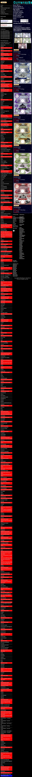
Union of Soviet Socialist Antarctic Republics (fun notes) (5, 702)
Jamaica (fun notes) (4, 345)
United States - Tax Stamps (6, 731)
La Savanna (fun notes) (5, 372)
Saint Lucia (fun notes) (5, 592)
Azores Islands (3, 75)
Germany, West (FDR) (5, 277)
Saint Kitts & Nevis (4, 587)
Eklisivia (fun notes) (4, 206)
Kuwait (2, 369)
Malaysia (2, 404)
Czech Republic (4, 186)
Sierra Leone (3, 616)
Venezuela (3, 748)
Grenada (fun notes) (4, 298)
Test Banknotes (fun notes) (6, 671)
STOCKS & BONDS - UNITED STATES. (5, 648)
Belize (2, 96)
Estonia (2, 220)
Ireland (2, 334)
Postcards (21, 230)
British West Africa (4, 126)
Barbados (3, 88)
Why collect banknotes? (15, 275)
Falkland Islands (4, 230)
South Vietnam (3, 637)
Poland (2, 535)
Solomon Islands (4, 625)
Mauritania (3, 418)
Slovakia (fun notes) (4, 622)
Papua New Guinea (4, 523)
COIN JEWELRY (4, 162)
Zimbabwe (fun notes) (5, 772)
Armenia (2, 62)
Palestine (2, 514)
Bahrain (2, 79)
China (2, 159)
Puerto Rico (3, 547)
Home (2, 5)
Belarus (2, 92)
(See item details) (17, 51)
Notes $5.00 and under (5, 32)
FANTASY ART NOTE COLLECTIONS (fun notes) (6, 232)
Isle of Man (3, 337)
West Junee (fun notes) (5, 755)
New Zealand (3, 485)
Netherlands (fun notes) (5, 462)
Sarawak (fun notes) (4, 606)
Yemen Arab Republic (5, 759)
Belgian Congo (3, 94)
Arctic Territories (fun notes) (6, 59)
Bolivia (2, 109)
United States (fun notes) (5, 711)
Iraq (1, 331)
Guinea (2, 306)
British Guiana (3, 119)
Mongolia (3, 432)
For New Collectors (4, 13)
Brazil (2, 113)
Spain (2, 639)
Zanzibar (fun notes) (5, 768)
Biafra (2, 104)
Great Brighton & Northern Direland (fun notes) (6, 285)
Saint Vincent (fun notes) (5, 599)
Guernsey (2, 305)
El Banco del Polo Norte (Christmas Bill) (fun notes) (6, 209)
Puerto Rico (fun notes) (5, 548)
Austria (2, 72)
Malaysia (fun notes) (5, 405)
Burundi (2, 136)
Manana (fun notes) (4, 411)
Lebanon (2, 376)
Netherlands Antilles (5, 464)
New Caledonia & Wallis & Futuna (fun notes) (6, 479)
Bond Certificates (21, 240)
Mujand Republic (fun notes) (6, 447)
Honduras (3, 315)
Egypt (2, 205)
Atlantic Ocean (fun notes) (6, 68)
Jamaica (2, 344)
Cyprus (2, 185)
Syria (2, 660)
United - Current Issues (5, 704)
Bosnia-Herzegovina (5, 111)
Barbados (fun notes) (5, 89)
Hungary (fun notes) (5, 319)
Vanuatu (2, 744)
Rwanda (2, 584)
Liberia (2, 384)
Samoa (2, 600)
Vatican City (3, 745)
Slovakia (2, 620)
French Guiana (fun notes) (6, 247)
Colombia (3, 164)
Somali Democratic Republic (6, 626)
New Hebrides (3, 481)
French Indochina (4, 248)
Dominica (2, 193)
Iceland (2, 322)
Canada (2, 141)
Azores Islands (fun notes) (6, 76)
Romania (2, 575)
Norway (2, 501)
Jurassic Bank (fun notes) (6, 353)
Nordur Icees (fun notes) (5, 495)
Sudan (2, 652)
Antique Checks (21, 233)
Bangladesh (3, 82)
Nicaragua (3, 491)
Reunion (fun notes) (4, 567)
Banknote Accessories (21, 229)
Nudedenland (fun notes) (5, 502)
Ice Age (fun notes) (4, 321)
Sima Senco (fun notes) (5, 617)
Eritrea (2, 219)
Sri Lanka (2, 643)
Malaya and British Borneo (6, 402)
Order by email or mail (5, 7)
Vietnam (2, 750)
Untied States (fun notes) (5, 735)
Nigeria (2, 494)
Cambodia (3, 138)
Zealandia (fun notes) (5, 769)
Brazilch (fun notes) (4, 116)
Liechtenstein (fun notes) (5, 388)
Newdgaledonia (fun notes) (6, 486)
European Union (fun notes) (6, 224)
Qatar (2, 549)
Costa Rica (3, 177)
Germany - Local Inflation (6, 274)
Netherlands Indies (4, 470)
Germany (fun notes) (5, 273)
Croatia (2, 179)
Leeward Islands (4, 378)
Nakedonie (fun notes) (5, 452)
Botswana (3, 112)
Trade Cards (21, 256)
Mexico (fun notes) (4, 426)
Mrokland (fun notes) (5, 445)
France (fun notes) (4, 244)
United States (3, 710)
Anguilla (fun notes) (4, 53)
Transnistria (3, 686)
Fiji (1, 238)
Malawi (2, 399)
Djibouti (2, 192)
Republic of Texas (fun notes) (6, 561)
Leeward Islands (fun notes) (6, 379)
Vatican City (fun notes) (5, 747)
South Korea (3, 632)
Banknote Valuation (15, 273)
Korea (2, 365)
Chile (2, 158)
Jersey (2, 350)
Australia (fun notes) (5, 71)
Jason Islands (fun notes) (5, 348)
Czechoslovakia (4, 187)
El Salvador (3, 210)
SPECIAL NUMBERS (5, 642)
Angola (2, 52)
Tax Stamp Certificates (21, 253)
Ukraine (2, 698)
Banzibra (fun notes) (5, 86)
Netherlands (3, 461)
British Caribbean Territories (6, 118)
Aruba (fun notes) (4, 65)
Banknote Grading (15, 269)
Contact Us (3, 12)
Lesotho (2, 381)
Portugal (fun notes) (5, 541)
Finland (2, 239)
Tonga (2, 681)
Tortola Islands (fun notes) (6, 683)
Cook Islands (3, 176)
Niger (2, 492)
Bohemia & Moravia (5, 105)
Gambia (2, 262)
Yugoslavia (3, 762)
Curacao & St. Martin (5, 183)
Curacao (2, 182)
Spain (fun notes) (4, 640)
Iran (1, 329)
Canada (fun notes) (4, 142)
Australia (2, 69)
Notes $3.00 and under (5, 35)
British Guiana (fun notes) (6, 121)
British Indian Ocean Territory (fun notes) (5, 125)
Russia (2, 578)
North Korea (3, 496)
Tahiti (2, 661)
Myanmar (3, 449)
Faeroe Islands (3, 228)
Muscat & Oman (4, 448)
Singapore (3, 619)
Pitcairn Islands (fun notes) (6, 532)
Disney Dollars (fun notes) (6, 190)
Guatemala (3, 303)
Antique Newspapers (21, 258)
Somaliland (3, 628)
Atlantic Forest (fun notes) (6, 66)
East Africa (3, 199)
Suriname (2, 654)
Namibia (2, 454)
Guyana (2, 309)
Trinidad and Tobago (5, 688)
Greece (2, 292)
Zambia (2, 765)
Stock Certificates (21, 238)
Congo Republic (4, 174)
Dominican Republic (5, 196)
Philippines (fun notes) (5, 531)
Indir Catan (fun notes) (5, 325)
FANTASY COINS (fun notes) (6, 234)
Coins (20, 227)
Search (14, 19)
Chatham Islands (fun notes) (6, 156)
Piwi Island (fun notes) (5, 534)
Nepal (2, 459)
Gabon (2, 258)
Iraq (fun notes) (4, 332)
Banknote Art (22, 231)
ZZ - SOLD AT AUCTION (6, 774)
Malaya (2, 401)
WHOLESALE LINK (4, 775)
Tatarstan (2, 667)
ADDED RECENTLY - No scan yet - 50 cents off (6, 43)
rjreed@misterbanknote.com (18, 217)
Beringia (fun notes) (4, 99)
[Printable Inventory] (17, 25)
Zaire (2, 764)
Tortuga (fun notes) (4, 685)
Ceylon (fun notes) (4, 153)
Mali (1, 408)
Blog (2, 6)
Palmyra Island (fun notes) (6, 516)
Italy (1, 340)
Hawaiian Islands (4, 312)
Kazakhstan (3, 356)
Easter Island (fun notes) (5, 202)
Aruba (2, 63)
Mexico (2, 424)
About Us (2, 10)
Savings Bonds (20, 249)
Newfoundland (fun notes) (6, 489)
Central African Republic (5, 149)
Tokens (20, 255)
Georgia (2, 263)
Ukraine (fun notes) (4, 699)
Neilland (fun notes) (4, 458)
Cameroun (3, 139)
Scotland (2, 609)
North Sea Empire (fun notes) (6, 498)
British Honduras (4, 122)
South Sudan (3, 636)
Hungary (2, 318)
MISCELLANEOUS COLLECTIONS (4, 428)
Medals (20, 245)
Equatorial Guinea (4, 215)
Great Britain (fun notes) (5, 288)
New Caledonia (4, 477)
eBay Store (15, 228)
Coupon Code (16, 21)
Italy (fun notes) (4, 341)
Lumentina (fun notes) (5, 391)
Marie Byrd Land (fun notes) (6, 414)
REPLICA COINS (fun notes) (6, 557)
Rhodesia (2, 571)
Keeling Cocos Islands (5, 357)
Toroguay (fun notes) (5, 682)
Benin (2, 98)
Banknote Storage (15, 271)
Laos (1, 373)
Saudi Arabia (3, 607)
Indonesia (2, 327)
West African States (5, 751)
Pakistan (2, 513)
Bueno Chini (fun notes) (5, 129)
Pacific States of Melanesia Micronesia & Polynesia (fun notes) (6, 510)
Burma (2, 135)
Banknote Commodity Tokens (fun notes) (5, 85)
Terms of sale (3, 9)
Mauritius (3, 420)
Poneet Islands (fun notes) (6, 538)
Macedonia (3, 395)
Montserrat (3, 435)
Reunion (2, 565)
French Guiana (3, 245)
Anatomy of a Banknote (15, 264)
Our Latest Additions (5, 30)
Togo (2, 677)
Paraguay (2, 524)
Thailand (2, 672)
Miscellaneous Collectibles (22, 236)
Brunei (2, 128)
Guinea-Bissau (3, 308)
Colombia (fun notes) (5, 165)
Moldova (2, 430)
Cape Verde (3, 144)
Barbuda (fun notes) (5, 91)
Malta (2, 410)
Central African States (5, 150)
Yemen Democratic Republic (6, 761)
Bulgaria (2, 131)
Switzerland (3, 658)
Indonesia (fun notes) (5, 328)
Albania (2, 46)
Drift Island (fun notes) (5, 198)
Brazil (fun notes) (4, 115)
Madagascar (3, 398)
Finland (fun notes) (4, 241)
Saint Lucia (3, 591)
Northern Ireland (4, 499)
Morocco (2, 440)
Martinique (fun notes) (5, 417)
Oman (2, 505)
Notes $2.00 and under (5, 36)
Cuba (2, 180)
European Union (4, 223)
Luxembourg (3, 392)
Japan (2, 347)
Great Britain (3, 287)
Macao (2, 394)
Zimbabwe (3, 771)
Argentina (3, 61)
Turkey (2, 693)
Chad (2, 155)
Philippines (3, 529)
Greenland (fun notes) (5, 296)
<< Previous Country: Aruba (21, 27)
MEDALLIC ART (4, 423)
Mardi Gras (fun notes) (5, 412)
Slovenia (2, 623)
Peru (1, 525)
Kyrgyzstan (3, 370)
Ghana (2, 279)
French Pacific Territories (6, 252)
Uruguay (2, 741)
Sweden (2, 657)
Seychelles (3, 615)
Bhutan (2, 102)
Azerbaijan (3, 74)
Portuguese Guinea (4, 543)
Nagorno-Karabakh (5, 451)
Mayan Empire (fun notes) (6, 421)
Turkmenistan (3, 695)
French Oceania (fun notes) (6, 251)
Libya (2, 385)
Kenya (2, 358)
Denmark (2, 189)
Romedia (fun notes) (5, 577)
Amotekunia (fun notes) (5, 50)
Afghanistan (3, 45)
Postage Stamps (21, 247)
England (2, 212)
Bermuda (2, 101)
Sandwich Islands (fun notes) (6, 602)
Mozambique (3, 444)
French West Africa (4, 254)
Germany (2, 271)
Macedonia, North (4, 397)
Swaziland (3, 655)
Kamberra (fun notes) (5, 354)
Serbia (2, 613)
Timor (2, 674)
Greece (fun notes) (4, 294)
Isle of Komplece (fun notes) (6, 335)
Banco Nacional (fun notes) (6, 81)
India (2, 324)
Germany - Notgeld (4, 276)
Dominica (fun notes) (5, 195)
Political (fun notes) (4, 537)
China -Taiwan (3, 161)
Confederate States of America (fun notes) (5, 171)
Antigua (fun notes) (4, 58)
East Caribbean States (5, 201)
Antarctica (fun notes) (5, 55)
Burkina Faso (3, 133)
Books (20, 244)
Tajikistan (3, 664)
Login (2, 18)
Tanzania (2, 665)
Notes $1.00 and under (5, 38)
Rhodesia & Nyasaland (5, 572)
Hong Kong (3, 316)
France (2, 242)
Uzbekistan (3, 743)
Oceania (2, 504)
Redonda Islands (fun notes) (6, 551)
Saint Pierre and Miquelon (6, 593)
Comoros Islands (4, 166)
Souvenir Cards (21, 251)
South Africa (3, 630)
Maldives (2, 407)
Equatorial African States (6, 213)
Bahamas (2, 78)
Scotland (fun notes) (5, 610)
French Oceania (4, 250)
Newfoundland (4, 488)
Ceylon (2, 152)
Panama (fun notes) (4, 519)
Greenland (3, 295)
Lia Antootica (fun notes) (5, 382)
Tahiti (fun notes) (4, 662)
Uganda (2, 696)
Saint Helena (3, 585)
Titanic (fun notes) (4, 675)
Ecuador (2, 203)
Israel (2, 338)
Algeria (2, 49)
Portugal (2, 540)
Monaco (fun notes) (4, 431)
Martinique (3, 415)
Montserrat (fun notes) (5, 437)
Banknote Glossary (15, 266)
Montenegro (3, 434)
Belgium (2, 95)
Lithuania (2, 389)
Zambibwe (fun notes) (5, 767)
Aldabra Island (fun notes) (6, 47)
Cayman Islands (4, 148)
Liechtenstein (3, 386)
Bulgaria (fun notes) (4, 132)
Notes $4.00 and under (5, 33)
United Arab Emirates (5, 706)
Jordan (2, 351)
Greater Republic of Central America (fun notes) (6, 290)
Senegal (2, 612)
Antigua (2, 56)
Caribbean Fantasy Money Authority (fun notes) (6, 146)
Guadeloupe (3, 299)
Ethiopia (2, 222)
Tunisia (2, 692)
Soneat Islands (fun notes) (6, 629)
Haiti (2, 311)
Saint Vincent (3, 597)
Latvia (2, 375)
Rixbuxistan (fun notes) (5, 574)
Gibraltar (2, 280)
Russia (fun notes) (4, 580)
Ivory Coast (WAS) (4, 342)
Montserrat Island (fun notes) (6, 438)
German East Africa (4, 270)
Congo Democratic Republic (6, 173)
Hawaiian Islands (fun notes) (6, 314)
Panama (2, 517)
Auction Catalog (21, 242)
